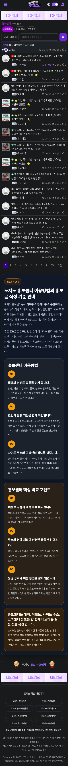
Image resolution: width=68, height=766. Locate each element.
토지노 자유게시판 (48, 716)
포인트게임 (39, 730)
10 (52, 265)
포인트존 (49, 730)
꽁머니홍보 (20, 29)
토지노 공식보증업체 (19, 708)
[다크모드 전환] (53, 4)
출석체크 (57, 730)
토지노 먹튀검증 (48, 701)
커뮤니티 (30, 730)
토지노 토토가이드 (48, 708)
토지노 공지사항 (48, 723)
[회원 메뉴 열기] (62, 4)
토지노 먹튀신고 (19, 701)
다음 (60, 266)
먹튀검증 (21, 730)
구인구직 (31, 29)
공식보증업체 (11, 730)
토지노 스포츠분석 (19, 716)
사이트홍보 (7, 29)
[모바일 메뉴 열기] (7, 4)
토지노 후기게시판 (19, 723)
